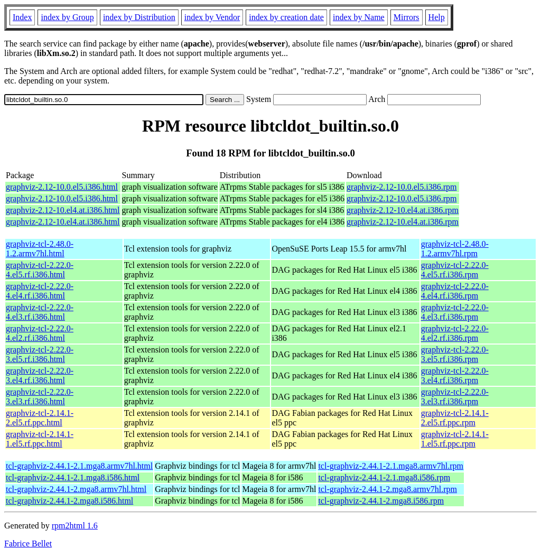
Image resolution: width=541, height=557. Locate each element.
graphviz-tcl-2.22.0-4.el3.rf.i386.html (39, 312)
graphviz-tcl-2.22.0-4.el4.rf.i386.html (39, 291)
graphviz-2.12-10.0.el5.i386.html (62, 186)
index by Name (359, 17)
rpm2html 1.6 (75, 525)
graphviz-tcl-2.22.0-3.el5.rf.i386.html (39, 354)
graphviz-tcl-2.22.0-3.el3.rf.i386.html (39, 396)
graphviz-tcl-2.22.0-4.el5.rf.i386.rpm (455, 270)
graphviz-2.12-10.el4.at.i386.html (63, 210)
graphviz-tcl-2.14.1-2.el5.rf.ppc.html (39, 418)
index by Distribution (139, 17)
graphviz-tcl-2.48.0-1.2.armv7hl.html (39, 248)
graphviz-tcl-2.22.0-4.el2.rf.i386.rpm (455, 333)
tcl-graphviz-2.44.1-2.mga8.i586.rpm (381, 500)
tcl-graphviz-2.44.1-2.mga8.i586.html (69, 500)
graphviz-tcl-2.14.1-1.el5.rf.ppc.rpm (455, 439)
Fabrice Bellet (28, 543)
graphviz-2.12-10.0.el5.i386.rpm (401, 186)
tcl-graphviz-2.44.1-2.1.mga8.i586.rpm (384, 477)
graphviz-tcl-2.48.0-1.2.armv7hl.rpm (455, 248)
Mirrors (406, 17)
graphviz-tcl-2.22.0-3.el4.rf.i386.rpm (455, 375)
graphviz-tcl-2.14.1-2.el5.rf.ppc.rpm (455, 418)
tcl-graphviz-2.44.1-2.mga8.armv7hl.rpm (387, 489)
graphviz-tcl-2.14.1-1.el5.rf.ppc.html (39, 439)
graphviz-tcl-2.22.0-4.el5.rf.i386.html (39, 270)
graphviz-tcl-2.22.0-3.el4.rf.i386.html (39, 375)
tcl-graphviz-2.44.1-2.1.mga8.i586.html (72, 477)
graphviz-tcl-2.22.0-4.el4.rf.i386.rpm (455, 291)
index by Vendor (212, 17)
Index (22, 17)
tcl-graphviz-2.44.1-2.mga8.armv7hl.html (76, 489)
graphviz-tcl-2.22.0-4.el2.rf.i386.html (39, 333)
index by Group (67, 17)
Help (436, 17)
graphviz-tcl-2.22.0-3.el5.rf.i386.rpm (455, 354)
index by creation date (286, 17)
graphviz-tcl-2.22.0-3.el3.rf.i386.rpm (455, 396)
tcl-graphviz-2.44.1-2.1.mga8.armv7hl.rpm (390, 465)
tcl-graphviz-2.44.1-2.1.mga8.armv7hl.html (79, 465)
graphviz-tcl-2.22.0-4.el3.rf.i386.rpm (455, 312)
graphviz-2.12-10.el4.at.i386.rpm (403, 210)
